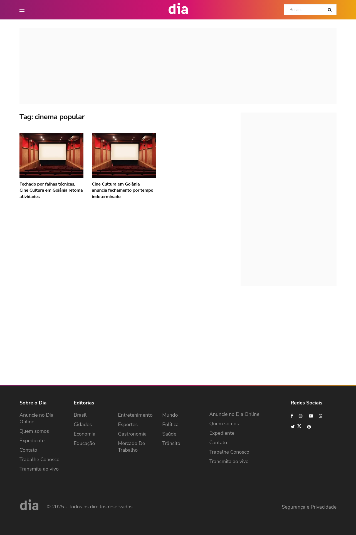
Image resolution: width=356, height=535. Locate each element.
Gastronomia (132, 434)
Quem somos (34, 431)
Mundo (170, 415)
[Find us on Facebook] (292, 416)
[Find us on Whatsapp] (321, 416)
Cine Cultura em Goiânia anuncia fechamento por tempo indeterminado (122, 190)
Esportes (128, 424)
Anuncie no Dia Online (36, 418)
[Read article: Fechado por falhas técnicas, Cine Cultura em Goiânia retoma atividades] (51, 155)
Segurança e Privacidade (309, 507)
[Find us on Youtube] (311, 416)
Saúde (169, 434)
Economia (84, 434)
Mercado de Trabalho (131, 446)
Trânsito (171, 443)
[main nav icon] (21, 10)
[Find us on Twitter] (296, 427)
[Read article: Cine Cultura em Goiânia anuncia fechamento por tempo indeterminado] (124, 155)
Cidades (83, 424)
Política (170, 424)
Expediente (31, 440)
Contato (28, 450)
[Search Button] (331, 9)
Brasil (80, 415)
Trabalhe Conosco (39, 459)
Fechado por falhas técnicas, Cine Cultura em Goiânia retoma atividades (51, 190)
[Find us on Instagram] (301, 416)
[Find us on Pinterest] (309, 427)
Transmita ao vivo (39, 469)
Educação (84, 443)
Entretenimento (135, 415)
